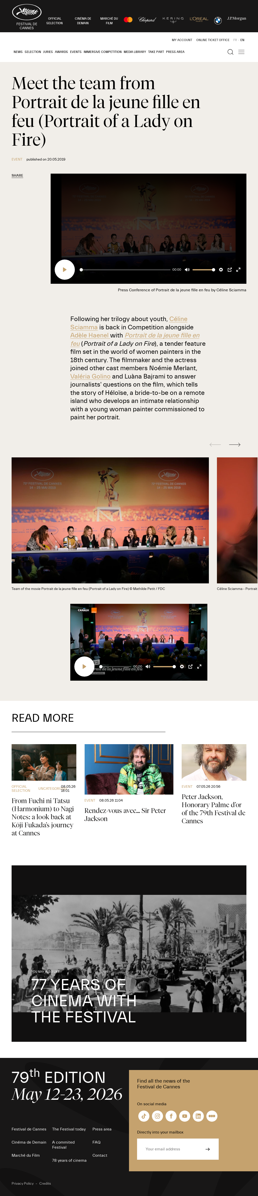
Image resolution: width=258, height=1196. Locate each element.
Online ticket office (213, 40)
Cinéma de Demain (29, 1142)
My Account (182, 40)
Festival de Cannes (29, 1129)
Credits (45, 1184)
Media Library (135, 52)
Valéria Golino (90, 376)
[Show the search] (231, 52)
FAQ (96, 1142)
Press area (175, 52)
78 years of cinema (69, 1160)
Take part (156, 52)
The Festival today (69, 1129)
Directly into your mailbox (160, 1132)
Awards (61, 52)
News (18, 52)
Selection (33, 52)
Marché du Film (26, 1155)
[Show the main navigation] (241, 52)
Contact (99, 1155)
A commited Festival (63, 1145)
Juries (48, 52)
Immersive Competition (103, 52)
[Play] (65, 270)
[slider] (125, 269)
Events (76, 52)
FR (235, 40)
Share (17, 176)
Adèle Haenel (90, 335)
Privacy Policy (23, 1184)
